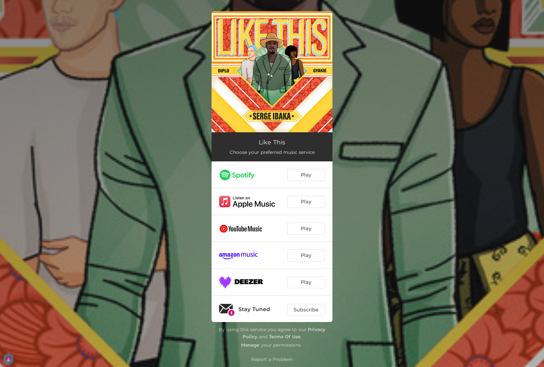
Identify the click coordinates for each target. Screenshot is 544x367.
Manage (250, 345)
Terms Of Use (285, 336)
